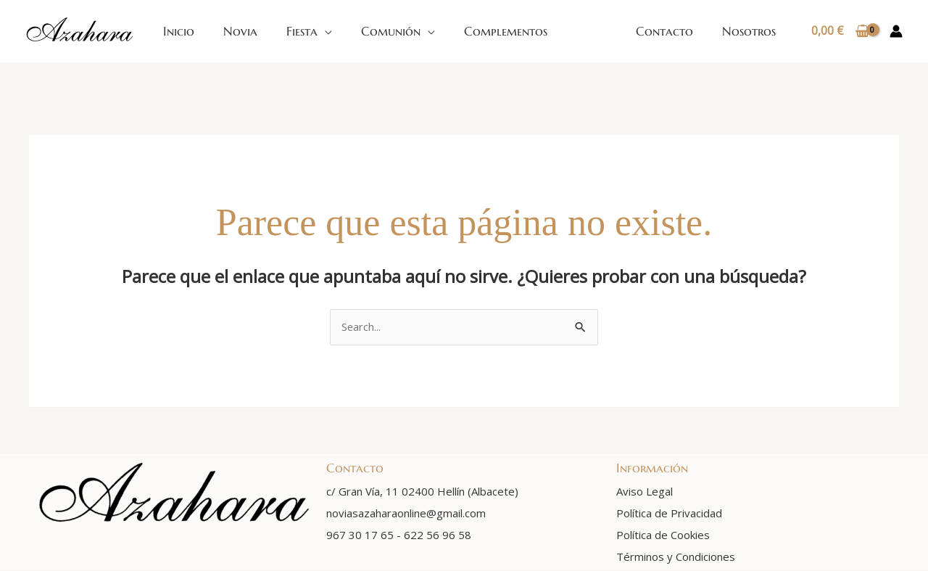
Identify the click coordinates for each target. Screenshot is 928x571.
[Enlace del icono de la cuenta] (896, 31)
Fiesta (302, 31)
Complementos (505, 31)
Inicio (178, 31)
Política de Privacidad (669, 514)
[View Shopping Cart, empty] (840, 31)
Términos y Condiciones (675, 558)
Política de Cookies (663, 536)
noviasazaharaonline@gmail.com (406, 514)
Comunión (390, 31)
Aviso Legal (644, 492)
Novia (240, 31)
